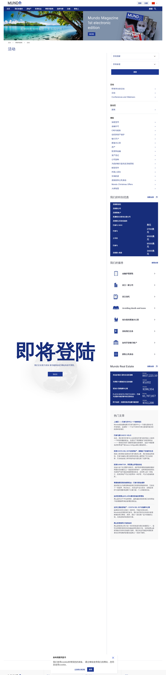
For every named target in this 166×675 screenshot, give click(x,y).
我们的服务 (19, 9)
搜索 (135, 72)
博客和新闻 (49, 9)
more (91, 34)
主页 (8, 9)
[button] (19, 9)
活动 (112, 84)
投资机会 (38, 9)
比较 (68, 9)
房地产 (29, 9)
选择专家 (60, 9)
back (55, 374)
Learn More (80, 669)
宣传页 (113, 105)
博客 (112, 118)
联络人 (76, 9)
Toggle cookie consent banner (113, 657)
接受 (90, 669)
